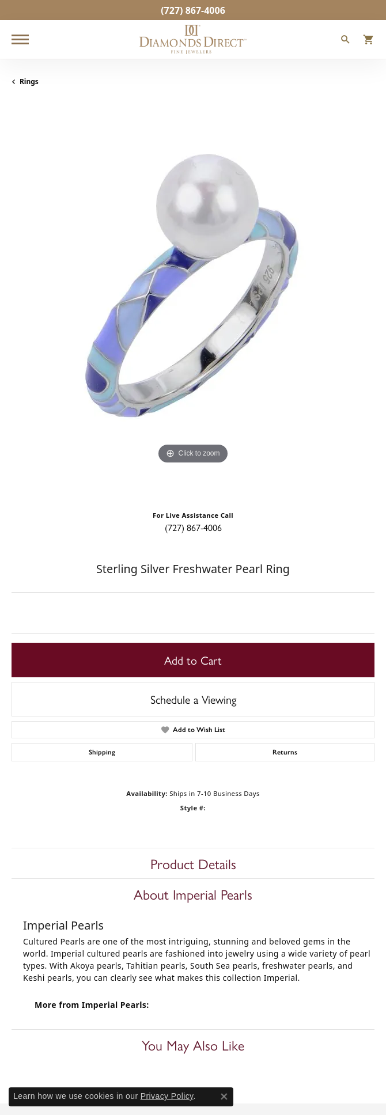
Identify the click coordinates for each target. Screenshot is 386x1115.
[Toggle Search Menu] (345, 41)
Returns (285, 752)
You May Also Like (193, 1045)
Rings (29, 81)
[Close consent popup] (224, 1096)
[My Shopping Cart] (368, 41)
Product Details (193, 863)
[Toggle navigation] (20, 39)
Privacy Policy (167, 1096)
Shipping (102, 752)
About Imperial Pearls (193, 894)
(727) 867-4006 (193, 527)
